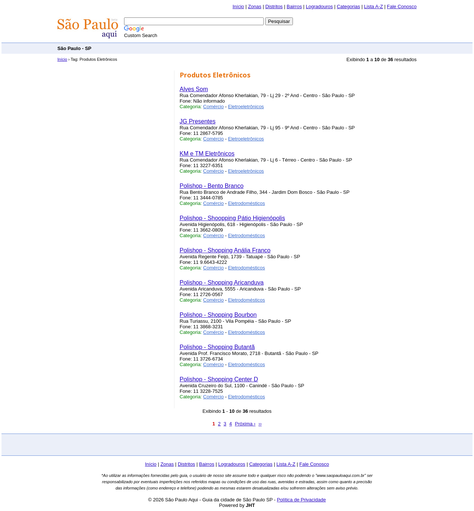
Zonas (254, 6)
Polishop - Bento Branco (212, 186)
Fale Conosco (402, 6)
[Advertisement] (282, 48)
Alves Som (194, 89)
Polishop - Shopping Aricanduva (222, 282)
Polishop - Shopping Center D (219, 379)
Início (238, 6)
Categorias (348, 6)
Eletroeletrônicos (246, 106)
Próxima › (245, 424)
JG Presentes (198, 121)
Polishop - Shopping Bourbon (218, 315)
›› (260, 424)
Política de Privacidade (301, 499)
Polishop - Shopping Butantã (217, 347)
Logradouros (319, 6)
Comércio (213, 106)
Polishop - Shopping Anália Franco (225, 250)
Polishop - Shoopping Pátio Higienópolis (232, 218)
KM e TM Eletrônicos (207, 153)
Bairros (294, 6)
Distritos (274, 6)
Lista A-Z (373, 6)
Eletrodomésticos (246, 203)
